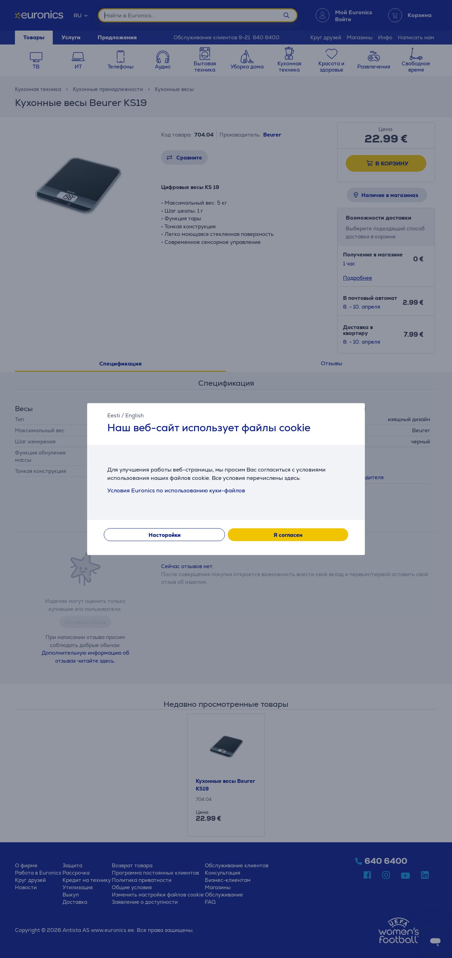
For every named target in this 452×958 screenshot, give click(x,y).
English (134, 415)
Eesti (113, 415)
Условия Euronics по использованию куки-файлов (176, 490)
